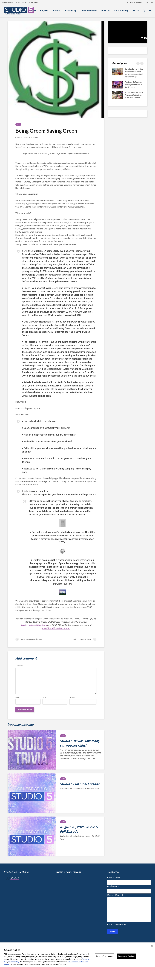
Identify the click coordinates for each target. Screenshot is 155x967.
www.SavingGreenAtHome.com (56, 628)
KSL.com (149, 2)
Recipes (56, 10)
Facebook (21, 2)
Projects (44, 10)
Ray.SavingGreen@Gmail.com (34, 625)
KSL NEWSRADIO (136, 2)
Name (18, 697)
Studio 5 (14, 878)
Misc (18, 124)
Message (115, 895)
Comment (18, 666)
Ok (152, 946)
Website (72, 697)
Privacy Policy (13, 962)
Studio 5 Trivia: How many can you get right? (80, 743)
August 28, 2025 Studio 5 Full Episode (79, 829)
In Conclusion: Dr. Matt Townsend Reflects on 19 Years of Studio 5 (134, 95)
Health (136, 10)
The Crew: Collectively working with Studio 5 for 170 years (133, 84)
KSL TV (125, 2)
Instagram (7, 2)
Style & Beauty (121, 10)
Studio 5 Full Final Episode (80, 784)
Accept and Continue (126, 956)
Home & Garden (89, 10)
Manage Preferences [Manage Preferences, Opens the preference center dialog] (104, 956)
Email (44, 697)
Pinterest (34, 2)
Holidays (105, 10)
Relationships (71, 10)
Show (33, 10)
